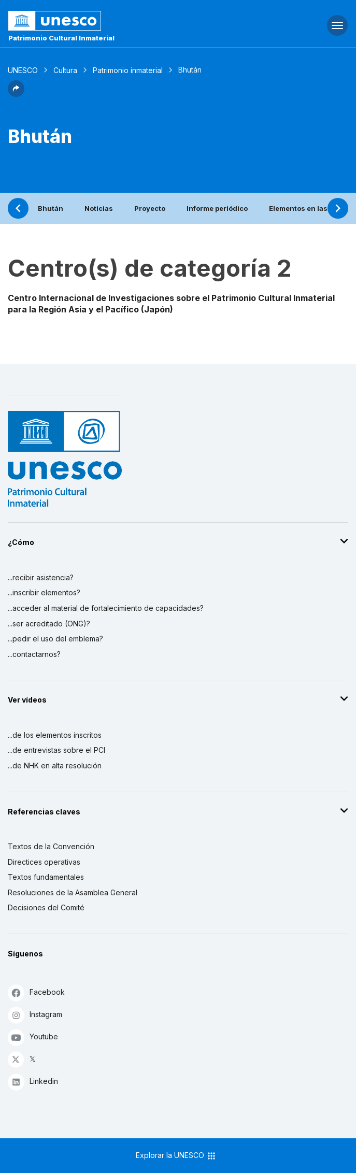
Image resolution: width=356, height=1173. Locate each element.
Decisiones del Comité (46, 907)
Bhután (50, 208)
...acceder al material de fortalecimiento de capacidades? (106, 608)
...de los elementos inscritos (55, 735)
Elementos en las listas (308, 208)
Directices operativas (44, 861)
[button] (16, 94)
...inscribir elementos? (44, 592)
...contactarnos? (34, 654)
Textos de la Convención (51, 846)
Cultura (65, 70)
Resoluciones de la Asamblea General (72, 892)
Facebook (36, 992)
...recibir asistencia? (41, 577)
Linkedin (33, 1082)
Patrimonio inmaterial (128, 70)
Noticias (98, 208)
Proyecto (149, 208)
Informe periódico (217, 208)
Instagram (35, 1015)
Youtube (33, 1037)
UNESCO (23, 70)
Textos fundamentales (46, 876)
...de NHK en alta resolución (55, 765)
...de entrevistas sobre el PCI (56, 750)
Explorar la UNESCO (176, 1156)
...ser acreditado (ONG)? (49, 623)
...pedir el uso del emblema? (55, 638)
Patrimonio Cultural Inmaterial (61, 38)
